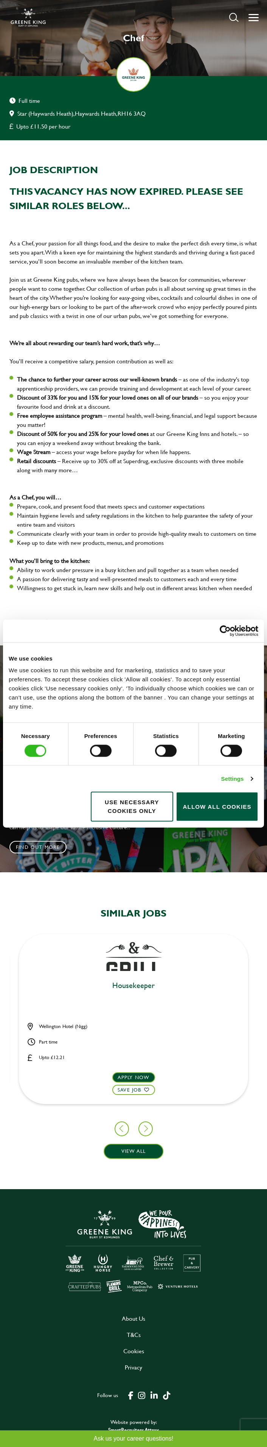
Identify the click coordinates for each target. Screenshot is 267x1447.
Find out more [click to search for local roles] (38, 847)
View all (133, 1151)
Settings (232, 778)
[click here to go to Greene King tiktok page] (166, 1394)
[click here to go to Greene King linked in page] (154, 1394)
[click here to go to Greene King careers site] (133, 1250)
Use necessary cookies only (132, 806)
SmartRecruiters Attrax (133, 1430)
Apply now (134, 1077)
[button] (234, 17)
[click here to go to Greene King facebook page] (130, 1394)
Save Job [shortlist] (129, 1089)
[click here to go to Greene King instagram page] (141, 1394)
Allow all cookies (217, 806)
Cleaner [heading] (133, 986)
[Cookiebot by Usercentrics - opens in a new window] (225, 630)
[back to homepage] (28, 17)
